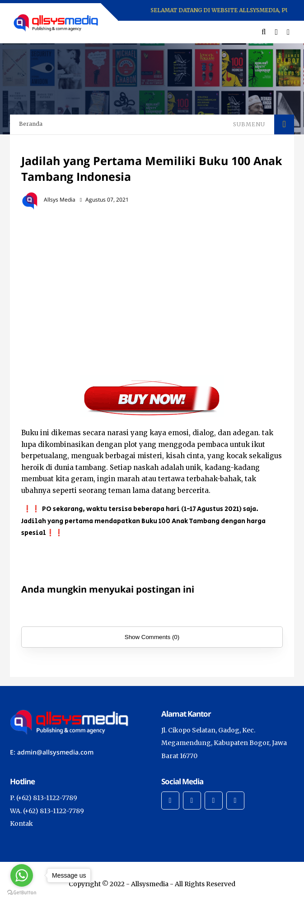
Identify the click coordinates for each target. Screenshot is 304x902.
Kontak (21, 823)
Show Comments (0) (152, 637)
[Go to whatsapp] (21, 875)
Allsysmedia (149, 884)
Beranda (30, 123)
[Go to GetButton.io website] (21, 893)
